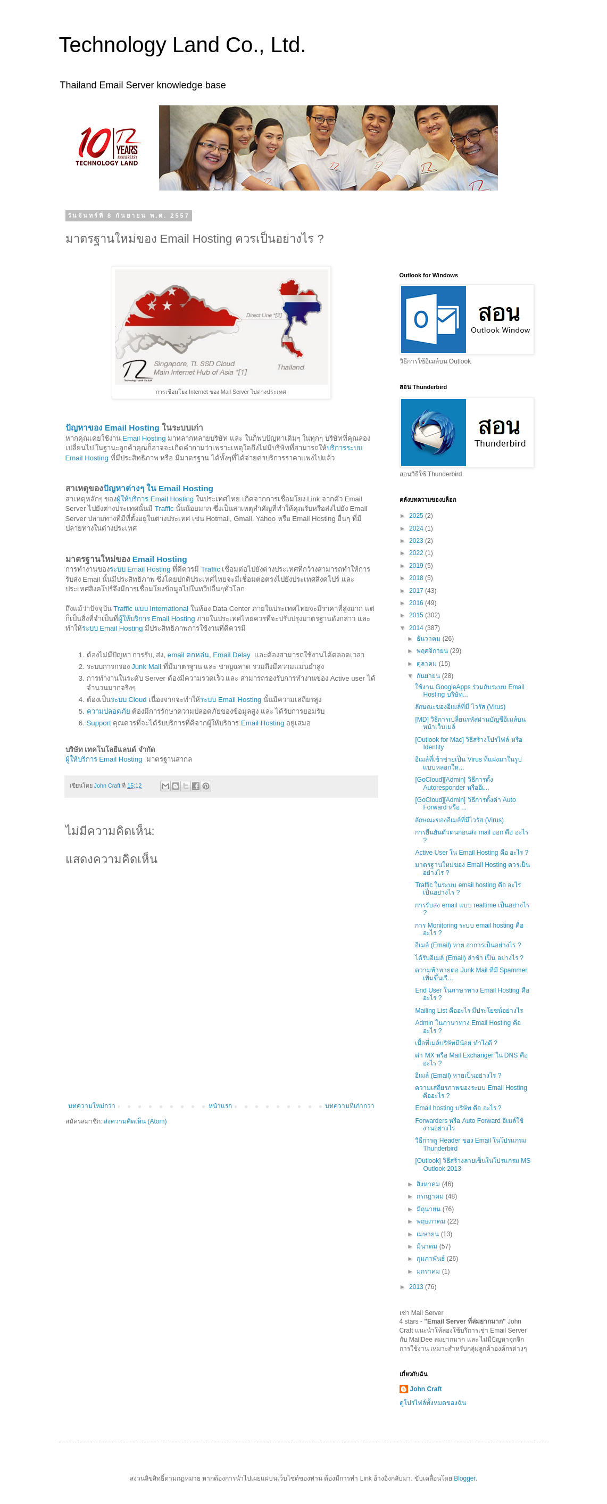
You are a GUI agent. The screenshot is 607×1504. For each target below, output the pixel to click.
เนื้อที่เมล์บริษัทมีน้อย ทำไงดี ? (456, 1043)
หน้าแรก (220, 1106)
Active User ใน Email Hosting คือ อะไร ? (471, 852)
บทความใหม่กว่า (91, 1106)
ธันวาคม (429, 638)
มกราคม (429, 1271)
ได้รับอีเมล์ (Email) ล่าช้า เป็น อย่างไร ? (469, 958)
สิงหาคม (429, 1184)
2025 (417, 515)
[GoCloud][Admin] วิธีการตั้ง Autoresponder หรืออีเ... (454, 783)
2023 (417, 540)
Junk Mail (146, 667)
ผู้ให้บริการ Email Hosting (155, 499)
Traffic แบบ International (150, 609)
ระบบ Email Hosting (140, 569)
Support (99, 723)
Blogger (465, 1478)
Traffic (164, 509)
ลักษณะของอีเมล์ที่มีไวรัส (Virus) (459, 820)
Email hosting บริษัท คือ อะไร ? (458, 1108)
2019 (417, 565)
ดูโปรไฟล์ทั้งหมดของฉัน (433, 1403)
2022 (417, 553)
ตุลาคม (427, 663)
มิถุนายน (429, 1209)
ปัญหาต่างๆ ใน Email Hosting (158, 488)
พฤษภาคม (432, 1221)
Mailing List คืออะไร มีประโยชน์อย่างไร (469, 1010)
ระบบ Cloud (129, 700)
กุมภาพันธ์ (431, 1258)
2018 (417, 578)
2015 (417, 615)
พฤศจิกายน (433, 651)
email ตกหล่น (188, 655)
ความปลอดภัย (108, 711)
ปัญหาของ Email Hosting (112, 427)
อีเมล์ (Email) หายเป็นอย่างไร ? (458, 1075)
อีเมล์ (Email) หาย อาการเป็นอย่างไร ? (468, 945)
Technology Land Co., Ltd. (182, 44)
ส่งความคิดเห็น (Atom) (135, 1121)
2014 (417, 628)
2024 (417, 528)
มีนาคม (428, 1246)
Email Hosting (143, 438)
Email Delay (231, 655)
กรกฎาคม (431, 1196)
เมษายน (428, 1234)
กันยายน (429, 676)
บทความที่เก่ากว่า (350, 1106)
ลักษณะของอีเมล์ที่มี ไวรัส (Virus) (460, 706)
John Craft (426, 1389)
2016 (417, 603)
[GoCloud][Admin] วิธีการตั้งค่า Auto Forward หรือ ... (465, 803)
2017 (417, 590)
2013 (417, 1287)
